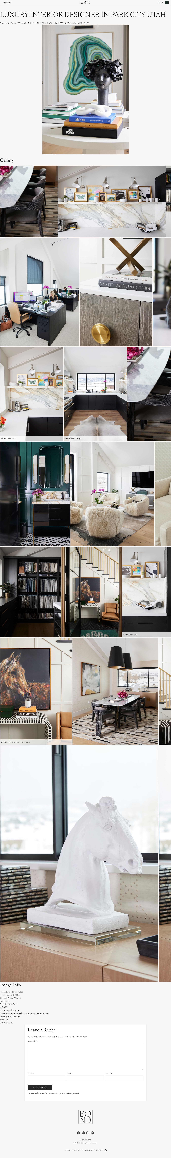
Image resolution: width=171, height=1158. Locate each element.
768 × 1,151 (33, 23)
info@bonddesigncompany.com (85, 1143)
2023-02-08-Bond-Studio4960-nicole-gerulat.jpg (27, 1013)
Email (70, 1073)
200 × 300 (21, 23)
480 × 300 (58, 23)
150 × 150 (10, 23)
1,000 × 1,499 (83, 23)
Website (109, 1073)
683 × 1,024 (46, 23)
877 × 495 (70, 23)
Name (31, 1073)
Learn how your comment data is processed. (65, 1093)
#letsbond (7, 2)
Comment (33, 1041)
